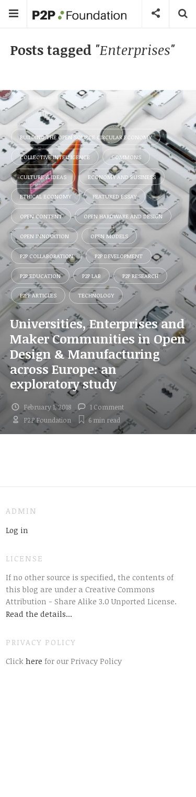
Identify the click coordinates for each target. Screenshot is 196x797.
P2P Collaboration (46, 256)
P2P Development (119, 256)
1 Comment (107, 407)
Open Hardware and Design (123, 216)
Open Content (41, 216)
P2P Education (40, 276)
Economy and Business (122, 177)
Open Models (109, 236)
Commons (126, 157)
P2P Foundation (47, 420)
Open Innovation (44, 236)
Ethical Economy (45, 196)
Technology (96, 295)
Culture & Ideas (43, 177)
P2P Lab (91, 276)
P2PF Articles (38, 295)
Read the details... (39, 613)
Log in (17, 530)
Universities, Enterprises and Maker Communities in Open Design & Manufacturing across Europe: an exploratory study (98, 353)
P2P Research (140, 276)
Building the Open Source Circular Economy (86, 137)
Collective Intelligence (55, 157)
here (33, 661)
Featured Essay (114, 196)
